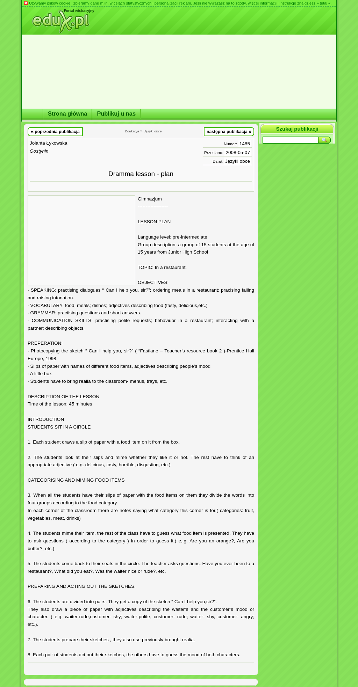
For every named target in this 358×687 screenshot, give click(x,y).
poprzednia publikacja (55, 131)
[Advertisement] (81, 240)
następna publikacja (229, 131)
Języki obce (237, 161)
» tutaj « (323, 3)
